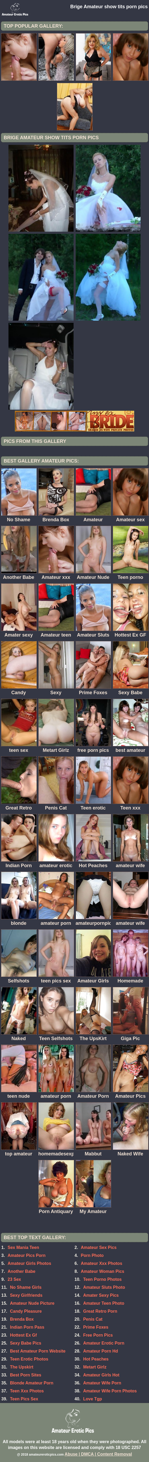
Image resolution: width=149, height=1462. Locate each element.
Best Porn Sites (25, 1375)
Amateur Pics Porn (27, 1255)
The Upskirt (21, 1367)
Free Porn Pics (98, 1335)
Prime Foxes (95, 1327)
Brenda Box (22, 1319)
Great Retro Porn (100, 1311)
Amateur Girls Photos (29, 1263)
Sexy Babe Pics (25, 1343)
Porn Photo (92, 1255)
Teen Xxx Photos (27, 1391)
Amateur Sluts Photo (104, 1287)
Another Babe (21, 1271)
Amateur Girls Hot (101, 1375)
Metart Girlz (94, 1367)
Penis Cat (92, 1319)
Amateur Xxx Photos (101, 1263)
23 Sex (14, 1279)
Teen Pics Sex (24, 1399)
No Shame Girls (26, 1287)
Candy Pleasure (26, 1311)
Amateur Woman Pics (102, 1271)
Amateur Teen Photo (103, 1303)
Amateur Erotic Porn (103, 1343)
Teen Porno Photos (102, 1279)
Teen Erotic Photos (29, 1359)
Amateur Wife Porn (102, 1383)
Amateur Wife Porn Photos (110, 1391)
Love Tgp (92, 1399)
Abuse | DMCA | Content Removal (98, 1454)
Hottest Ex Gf (23, 1335)
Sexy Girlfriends (26, 1295)
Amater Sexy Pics (101, 1295)
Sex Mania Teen (23, 1247)
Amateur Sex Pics (98, 1247)
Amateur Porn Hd (100, 1351)
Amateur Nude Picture (32, 1303)
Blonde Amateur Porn (31, 1383)
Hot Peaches (96, 1359)
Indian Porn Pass (27, 1327)
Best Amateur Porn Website (38, 1351)
